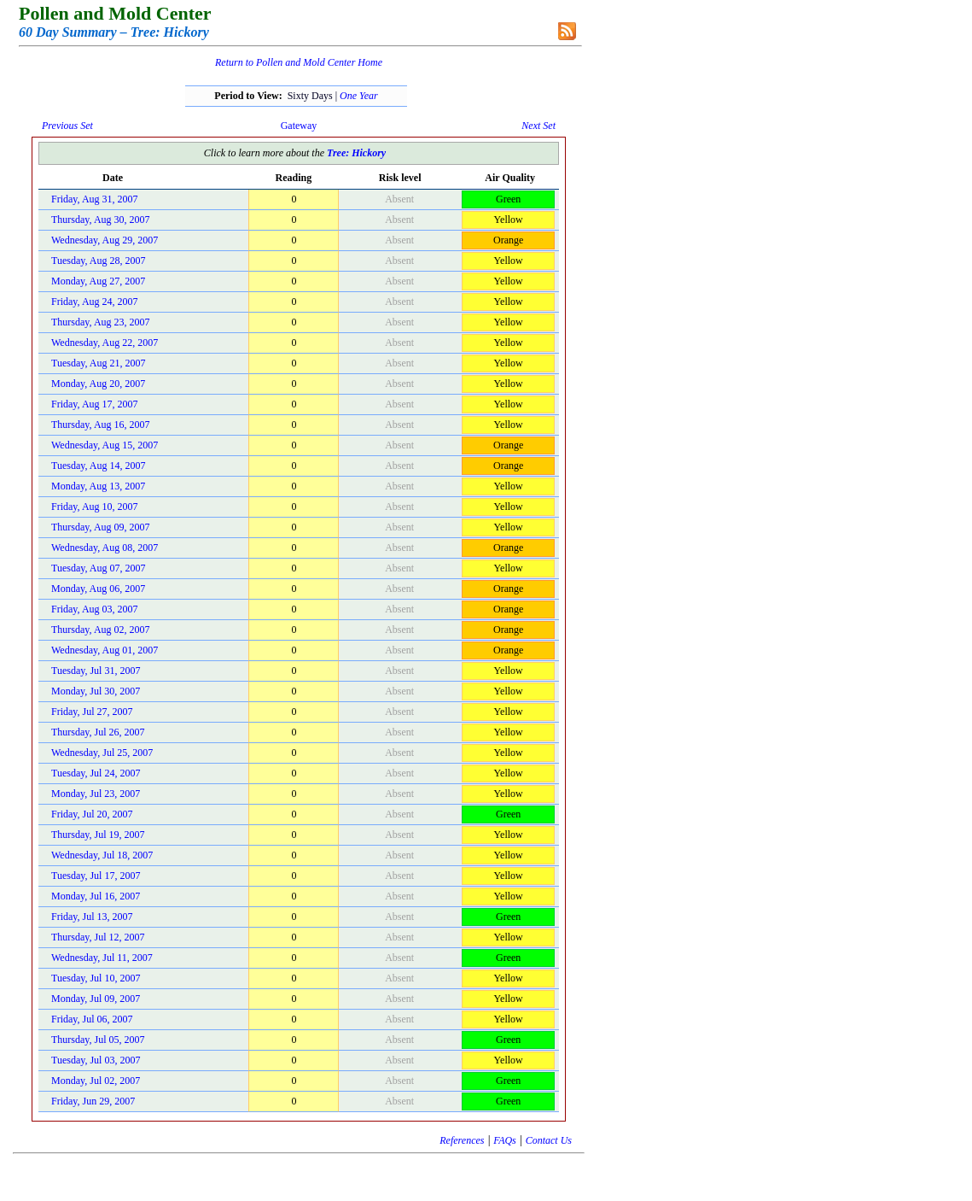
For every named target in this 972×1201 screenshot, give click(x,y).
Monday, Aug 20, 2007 (98, 384)
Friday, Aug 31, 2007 (94, 199)
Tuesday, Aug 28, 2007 (98, 261)
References (461, 1140)
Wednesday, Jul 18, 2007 (102, 855)
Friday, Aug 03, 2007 (94, 609)
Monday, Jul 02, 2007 (95, 1081)
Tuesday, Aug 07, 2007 (98, 568)
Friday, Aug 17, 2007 (94, 404)
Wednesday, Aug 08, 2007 (104, 548)
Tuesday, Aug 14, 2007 (98, 466)
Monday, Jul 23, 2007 (95, 794)
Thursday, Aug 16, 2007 (100, 425)
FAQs (504, 1140)
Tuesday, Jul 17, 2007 (95, 876)
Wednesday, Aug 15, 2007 (104, 445)
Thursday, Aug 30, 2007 (100, 220)
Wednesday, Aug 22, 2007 (104, 343)
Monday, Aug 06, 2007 (98, 589)
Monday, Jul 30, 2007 (95, 691)
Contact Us (549, 1140)
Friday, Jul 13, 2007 (92, 917)
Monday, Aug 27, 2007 (98, 281)
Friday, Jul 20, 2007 (92, 814)
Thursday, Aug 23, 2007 (100, 322)
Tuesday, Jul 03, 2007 (95, 1060)
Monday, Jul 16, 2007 (95, 896)
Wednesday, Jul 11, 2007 (102, 958)
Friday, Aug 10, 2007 (94, 507)
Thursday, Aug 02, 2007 (100, 630)
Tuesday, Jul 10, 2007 (95, 978)
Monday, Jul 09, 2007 (95, 999)
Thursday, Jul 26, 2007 (98, 732)
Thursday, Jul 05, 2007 (98, 1040)
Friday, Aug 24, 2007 (94, 302)
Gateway (299, 126)
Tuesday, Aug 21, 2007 (98, 363)
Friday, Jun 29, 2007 (93, 1101)
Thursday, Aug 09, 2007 (100, 527)
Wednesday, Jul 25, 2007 (102, 753)
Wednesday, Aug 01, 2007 (104, 650)
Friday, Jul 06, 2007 (92, 1019)
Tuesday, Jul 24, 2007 (95, 773)
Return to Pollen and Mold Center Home (298, 62)
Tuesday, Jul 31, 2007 (95, 671)
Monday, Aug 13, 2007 (98, 486)
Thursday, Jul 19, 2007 (98, 835)
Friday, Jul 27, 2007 (92, 712)
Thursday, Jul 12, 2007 (98, 937)
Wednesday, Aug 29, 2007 (104, 240)
